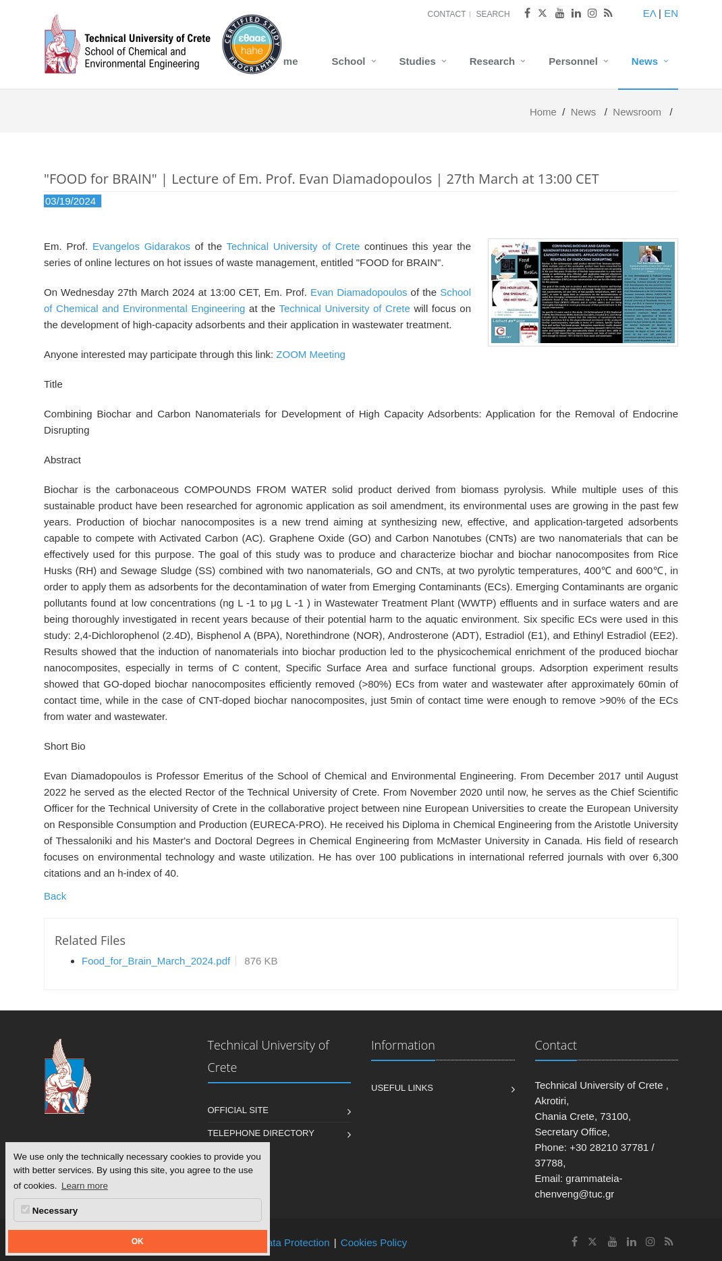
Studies (417, 61)
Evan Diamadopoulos (359, 292)
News (645, 61)
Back (55, 896)
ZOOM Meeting (310, 354)
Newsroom (637, 112)
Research (493, 61)
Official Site (238, 1110)
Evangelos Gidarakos (141, 246)
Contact (446, 14)
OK (138, 1241)
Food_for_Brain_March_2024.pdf (156, 961)
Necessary (49, 1210)
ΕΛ (649, 13)
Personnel (573, 61)
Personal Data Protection (273, 1242)
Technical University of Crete (293, 246)
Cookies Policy (374, 1242)
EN (671, 13)
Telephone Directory (261, 1133)
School (349, 61)
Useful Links (402, 1088)
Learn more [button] (84, 1186)
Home (284, 61)
